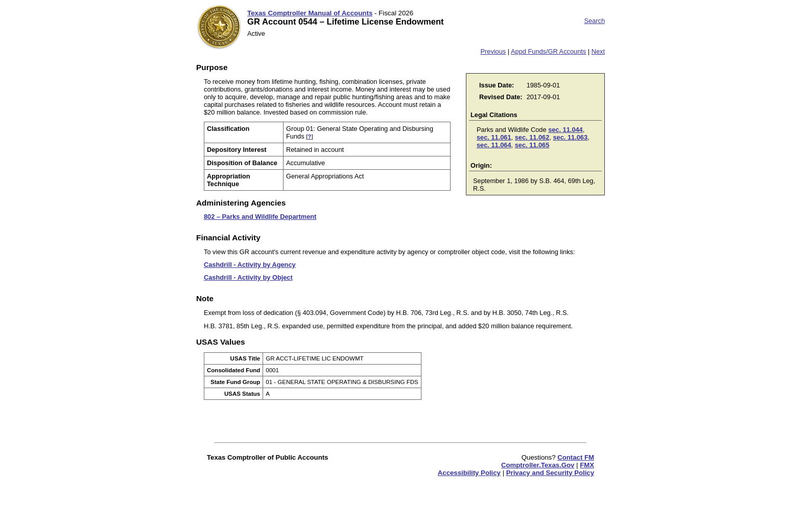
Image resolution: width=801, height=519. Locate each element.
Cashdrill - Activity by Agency (250, 264)
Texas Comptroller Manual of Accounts (309, 13)
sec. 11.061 (494, 137)
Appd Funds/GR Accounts (548, 51)
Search (594, 21)
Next (598, 51)
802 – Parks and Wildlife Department (260, 216)
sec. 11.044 (565, 129)
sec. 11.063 (570, 137)
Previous (493, 51)
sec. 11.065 (532, 145)
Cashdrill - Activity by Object (248, 277)
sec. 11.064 (494, 145)
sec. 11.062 (532, 137)
